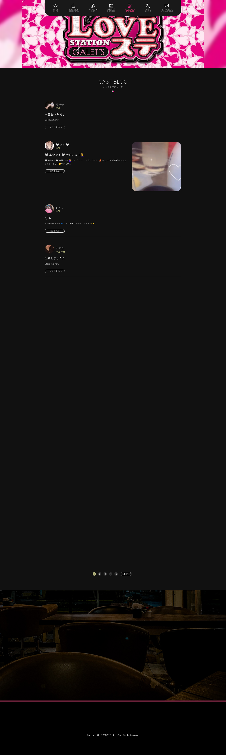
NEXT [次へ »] (125, 574)
